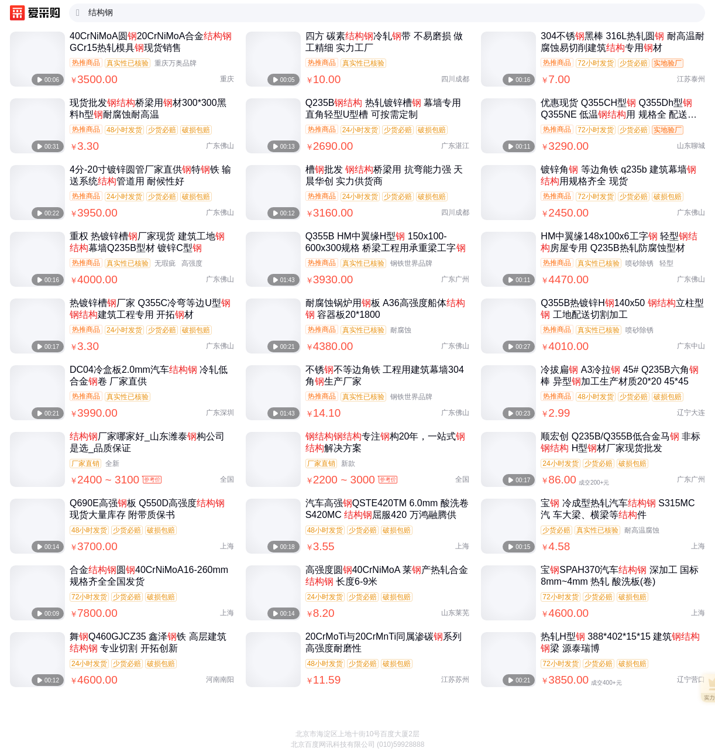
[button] (693, 725)
